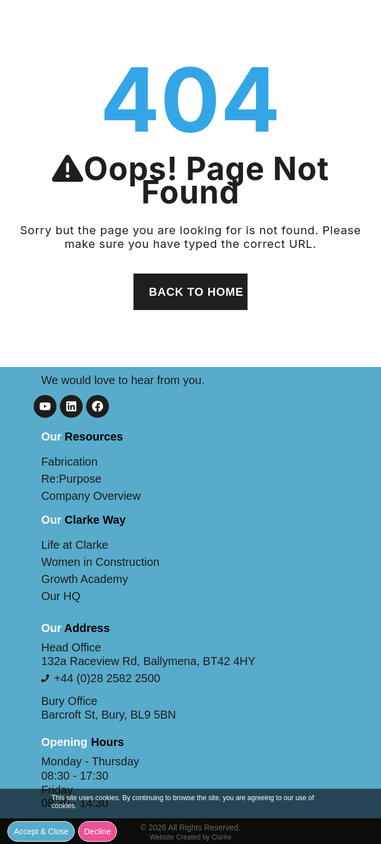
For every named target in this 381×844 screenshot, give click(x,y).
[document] (190, 422)
